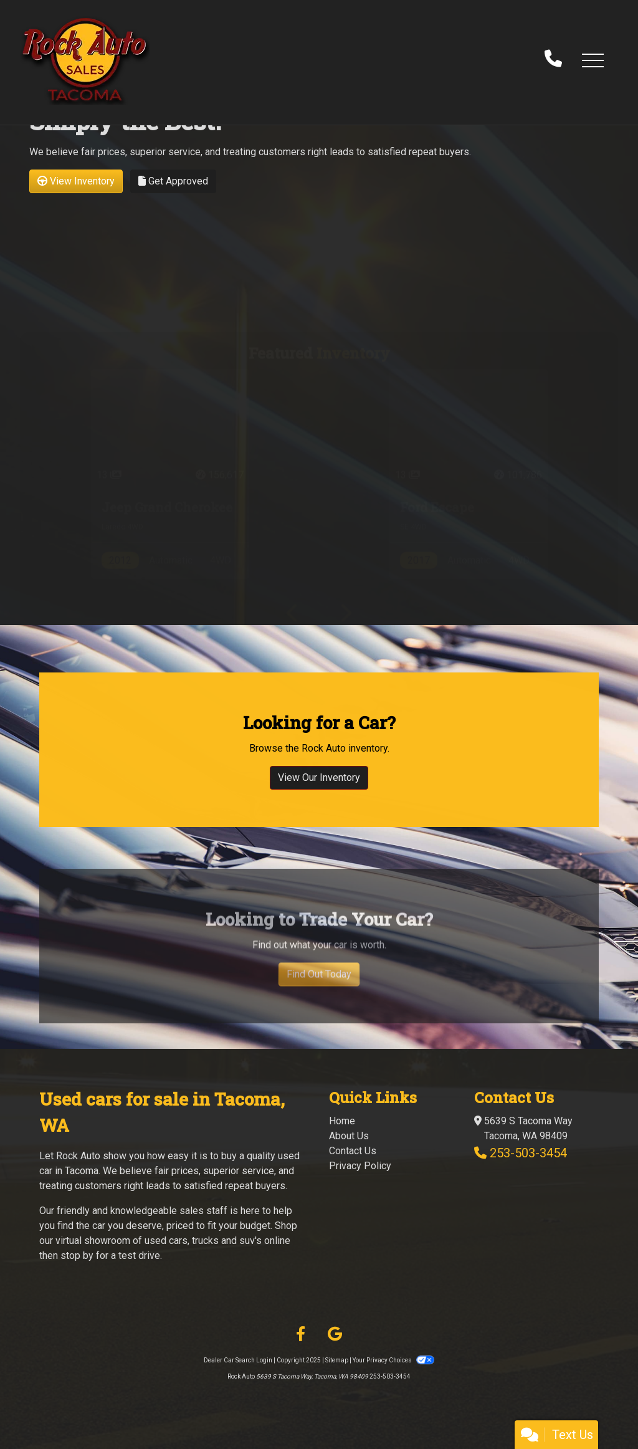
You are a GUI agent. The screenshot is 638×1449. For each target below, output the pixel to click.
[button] (592, 59)
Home (342, 1121)
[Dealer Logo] (85, 60)
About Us (349, 1136)
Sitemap (336, 1360)
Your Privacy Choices (393, 1360)
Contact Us (352, 1151)
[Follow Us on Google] (335, 1334)
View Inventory (76, 181)
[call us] (553, 60)
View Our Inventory (319, 787)
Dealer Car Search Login (238, 1360)
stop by (76, 1255)
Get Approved (173, 181)
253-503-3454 (528, 1152)
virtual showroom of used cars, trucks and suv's (158, 1240)
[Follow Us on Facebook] (300, 1334)
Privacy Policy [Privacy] (360, 1166)
